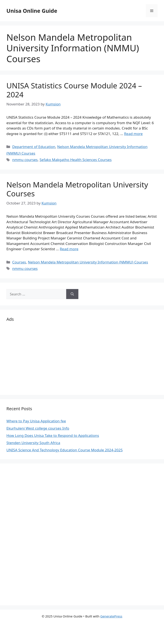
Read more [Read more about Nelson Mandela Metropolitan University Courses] (69, 248)
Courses (19, 262)
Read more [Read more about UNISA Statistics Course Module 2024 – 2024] (133, 133)
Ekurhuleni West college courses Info (37, 428)
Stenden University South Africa (33, 442)
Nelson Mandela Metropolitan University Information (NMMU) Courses (88, 262)
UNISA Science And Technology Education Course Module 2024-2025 (64, 449)
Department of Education (33, 146)
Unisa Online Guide (31, 10)
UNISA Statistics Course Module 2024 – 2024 (74, 90)
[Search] (72, 294)
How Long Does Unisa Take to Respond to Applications (52, 435)
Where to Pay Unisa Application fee (36, 421)
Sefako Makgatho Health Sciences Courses (75, 159)
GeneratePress (111, 616)
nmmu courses (25, 159)
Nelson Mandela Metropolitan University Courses (77, 189)
